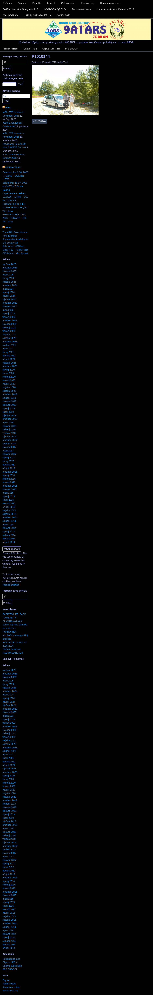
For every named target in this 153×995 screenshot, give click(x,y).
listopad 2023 (9, 306)
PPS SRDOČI (71, 49)
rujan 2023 (7, 310)
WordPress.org (10, 990)
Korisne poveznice (110, 3)
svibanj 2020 (9, 376)
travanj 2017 (8, 464)
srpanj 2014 (8, 531)
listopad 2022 (9, 324)
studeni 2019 (9, 398)
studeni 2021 (9, 345)
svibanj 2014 (9, 535)
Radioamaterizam (81, 9)
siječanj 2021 (9, 362)
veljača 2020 (9, 387)
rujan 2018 (7, 422)
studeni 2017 (9, 443)
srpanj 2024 (8, 292)
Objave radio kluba (51, 49)
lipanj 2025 (8, 278)
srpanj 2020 (8, 369)
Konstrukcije (87, 3)
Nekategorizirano (11, 49)
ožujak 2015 (8, 507)
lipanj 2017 (8, 461)
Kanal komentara (11, 987)
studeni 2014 (9, 521)
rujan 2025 (7, 274)
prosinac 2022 (9, 320)
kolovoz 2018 (9, 426)
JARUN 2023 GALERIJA (37, 15)
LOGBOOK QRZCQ (55, 9)
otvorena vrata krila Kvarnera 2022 (115, 9)
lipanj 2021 (8, 352)
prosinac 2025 (9, 267)
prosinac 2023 (9, 302)
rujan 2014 (7, 524)
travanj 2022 (8, 331)
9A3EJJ (64, 62)
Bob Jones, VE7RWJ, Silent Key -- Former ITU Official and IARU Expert (15, 250)
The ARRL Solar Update (14, 232)
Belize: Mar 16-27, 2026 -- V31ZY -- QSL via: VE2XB (14, 186)
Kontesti (51, 3)
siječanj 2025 (9, 281)
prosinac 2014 (9, 517)
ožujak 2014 (8, 542)
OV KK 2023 (63, 15)
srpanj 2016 (8, 475)
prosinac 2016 (9, 471)
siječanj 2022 (9, 338)
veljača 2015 (9, 510)
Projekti (36, 3)
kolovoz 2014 (9, 528)
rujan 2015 (7, 492)
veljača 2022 (9, 334)
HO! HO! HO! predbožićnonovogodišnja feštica (15, 635)
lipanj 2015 (8, 499)
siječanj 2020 (9, 391)
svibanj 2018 (9, 429)
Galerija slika (68, 3)
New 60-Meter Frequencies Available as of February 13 (15, 239)
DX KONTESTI (13, 167)
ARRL (8, 227)
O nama (22, 3)
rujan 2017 (7, 450)
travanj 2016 (8, 482)
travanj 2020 (8, 380)
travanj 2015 (8, 503)
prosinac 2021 (9, 341)
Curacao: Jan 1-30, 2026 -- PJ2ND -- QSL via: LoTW (15, 176)
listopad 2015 (9, 489)
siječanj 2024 (9, 299)
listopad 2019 (9, 401)
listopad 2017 (9, 447)
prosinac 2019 (9, 394)
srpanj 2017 (8, 457)
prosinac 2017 (9, 440)
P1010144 (41, 56)
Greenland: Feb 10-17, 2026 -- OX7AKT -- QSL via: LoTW (14, 218)
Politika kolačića (10, 585)
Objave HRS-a (30, 49)
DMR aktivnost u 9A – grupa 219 (20, 9)
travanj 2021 (8, 355)
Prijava (6, 980)
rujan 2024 (7, 288)
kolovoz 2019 (9, 405)
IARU (8, 107)
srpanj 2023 (8, 313)
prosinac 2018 (9, 419)
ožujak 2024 (8, 295)
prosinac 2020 (9, 366)
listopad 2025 (9, 271)
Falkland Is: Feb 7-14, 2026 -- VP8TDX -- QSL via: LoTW (14, 207)
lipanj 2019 (8, 412)
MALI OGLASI (10, 15)
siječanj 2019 (9, 415)
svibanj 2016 (9, 478)
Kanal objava (9, 983)
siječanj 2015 (9, 514)
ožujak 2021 (8, 359)
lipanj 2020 (8, 373)
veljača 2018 (9, 433)
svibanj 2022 (9, 327)
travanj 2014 (8, 538)
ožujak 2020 (8, 383)
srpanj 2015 (8, 496)
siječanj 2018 (9, 436)
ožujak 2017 (8, 468)
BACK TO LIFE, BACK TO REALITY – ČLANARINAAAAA (14, 618)
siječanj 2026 (9, 264)
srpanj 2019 (8, 408)
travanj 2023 (8, 317)
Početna (7, 3)
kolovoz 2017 (9, 454)
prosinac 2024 (9, 285)
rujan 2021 (7, 348)
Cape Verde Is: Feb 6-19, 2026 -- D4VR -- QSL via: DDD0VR (15, 197)
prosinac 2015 (9, 485)
